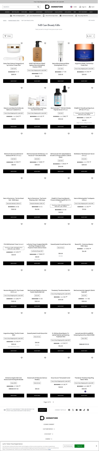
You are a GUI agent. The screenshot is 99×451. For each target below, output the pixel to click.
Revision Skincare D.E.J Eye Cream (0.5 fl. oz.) (14, 291)
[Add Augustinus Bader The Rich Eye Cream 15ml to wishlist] (92, 43)
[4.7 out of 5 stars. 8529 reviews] (59, 164)
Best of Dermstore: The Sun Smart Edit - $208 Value (13, 199)
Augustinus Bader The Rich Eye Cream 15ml (84, 64)
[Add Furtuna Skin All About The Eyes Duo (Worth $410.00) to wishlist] (45, 88)
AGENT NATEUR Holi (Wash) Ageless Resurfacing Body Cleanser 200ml (37, 65)
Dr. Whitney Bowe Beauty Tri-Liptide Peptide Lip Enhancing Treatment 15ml (60, 335)
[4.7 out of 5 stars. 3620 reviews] (36, 254)
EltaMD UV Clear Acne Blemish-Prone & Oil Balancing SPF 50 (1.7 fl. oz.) (61, 200)
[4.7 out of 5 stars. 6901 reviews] (83, 118)
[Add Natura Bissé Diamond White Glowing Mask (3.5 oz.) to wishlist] (69, 43)
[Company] (49, 439)
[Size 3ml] (60, 256)
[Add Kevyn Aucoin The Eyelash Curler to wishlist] (69, 358)
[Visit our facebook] (69, 410)
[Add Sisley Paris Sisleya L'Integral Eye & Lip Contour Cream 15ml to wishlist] (22, 43)
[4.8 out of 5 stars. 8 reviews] (13, 207)
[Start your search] (21, 7)
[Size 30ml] (11, 347)
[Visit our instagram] (77, 410)
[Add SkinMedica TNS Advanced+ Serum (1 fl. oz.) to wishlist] (92, 133)
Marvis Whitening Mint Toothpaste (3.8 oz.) (84, 199)
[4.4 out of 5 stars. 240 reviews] (12, 116)
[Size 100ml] (38, 259)
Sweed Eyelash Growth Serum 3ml (61, 244)
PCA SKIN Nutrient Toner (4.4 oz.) (13, 244)
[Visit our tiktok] (84, 410)
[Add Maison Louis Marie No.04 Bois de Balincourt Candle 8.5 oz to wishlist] (22, 88)
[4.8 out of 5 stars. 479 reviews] (36, 116)
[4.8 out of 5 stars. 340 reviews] (83, 72)
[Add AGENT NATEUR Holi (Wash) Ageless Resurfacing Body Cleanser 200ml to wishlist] (45, 43)
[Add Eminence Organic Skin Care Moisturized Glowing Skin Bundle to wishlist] (22, 358)
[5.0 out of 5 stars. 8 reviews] (37, 299)
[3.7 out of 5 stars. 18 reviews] (84, 299)
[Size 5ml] (62, 256)
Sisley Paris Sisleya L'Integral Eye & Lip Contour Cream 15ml (13, 64)
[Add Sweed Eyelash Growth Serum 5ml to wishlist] (45, 313)
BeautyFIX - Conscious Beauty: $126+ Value (84, 245)
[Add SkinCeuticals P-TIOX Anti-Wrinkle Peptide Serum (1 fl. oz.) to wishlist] (69, 88)
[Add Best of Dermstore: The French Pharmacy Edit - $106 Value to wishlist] (45, 178)
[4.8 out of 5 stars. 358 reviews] (12, 162)
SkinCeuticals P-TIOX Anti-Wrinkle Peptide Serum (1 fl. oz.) (61, 109)
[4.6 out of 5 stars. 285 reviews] (83, 386)
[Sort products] (90, 36)
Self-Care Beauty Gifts (49, 25)
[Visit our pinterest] (88, 410)
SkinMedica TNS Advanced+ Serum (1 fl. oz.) (84, 154)
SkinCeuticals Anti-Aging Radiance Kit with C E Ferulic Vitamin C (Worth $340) (60, 155)
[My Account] (48, 434)
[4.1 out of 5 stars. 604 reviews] (83, 249)
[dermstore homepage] (54, 7)
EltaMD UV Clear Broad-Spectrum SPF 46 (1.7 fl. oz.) (84, 109)
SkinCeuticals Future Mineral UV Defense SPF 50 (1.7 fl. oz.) (13, 154)
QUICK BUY (14, 81)
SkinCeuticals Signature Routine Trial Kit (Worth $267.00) (37, 291)
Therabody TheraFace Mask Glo (60, 290)
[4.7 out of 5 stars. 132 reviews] (13, 386)
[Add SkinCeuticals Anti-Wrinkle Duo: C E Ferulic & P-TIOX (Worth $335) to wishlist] (45, 133)
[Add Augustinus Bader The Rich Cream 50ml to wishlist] (22, 313)
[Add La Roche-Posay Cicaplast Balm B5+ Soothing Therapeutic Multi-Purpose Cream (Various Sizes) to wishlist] (45, 224)
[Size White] (83, 391)
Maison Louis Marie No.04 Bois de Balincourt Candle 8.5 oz (13, 109)
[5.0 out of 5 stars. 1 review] (13, 72)
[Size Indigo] (85, 391)
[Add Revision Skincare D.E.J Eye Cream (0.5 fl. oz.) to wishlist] (22, 270)
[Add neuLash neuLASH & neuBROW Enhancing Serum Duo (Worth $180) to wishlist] (92, 313)
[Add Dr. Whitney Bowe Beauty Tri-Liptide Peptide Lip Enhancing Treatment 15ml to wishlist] (69, 313)
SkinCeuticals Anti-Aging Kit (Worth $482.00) (84, 291)
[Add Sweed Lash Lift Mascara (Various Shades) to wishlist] (45, 358)
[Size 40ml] (35, 259)
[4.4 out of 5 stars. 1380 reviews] (59, 116)
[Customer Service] (49, 429)
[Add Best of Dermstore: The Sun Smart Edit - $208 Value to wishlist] (22, 178)
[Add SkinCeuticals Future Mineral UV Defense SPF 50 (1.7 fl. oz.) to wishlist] (22, 133)
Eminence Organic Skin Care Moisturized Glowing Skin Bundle (13, 378)
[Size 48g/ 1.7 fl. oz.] (80, 123)
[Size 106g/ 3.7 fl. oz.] (88, 123)
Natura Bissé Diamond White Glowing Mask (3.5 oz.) (60, 64)
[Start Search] (38, 7)
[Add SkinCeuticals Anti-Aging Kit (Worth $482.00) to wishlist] (92, 270)
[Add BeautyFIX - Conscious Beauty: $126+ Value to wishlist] (92, 224)
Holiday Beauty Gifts (13, 20)
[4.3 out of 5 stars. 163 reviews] (60, 343)
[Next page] (53, 402)
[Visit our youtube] (80, 410)
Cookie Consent (49, 424)
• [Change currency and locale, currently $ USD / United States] (73, 7)
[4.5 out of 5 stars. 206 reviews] (12, 299)
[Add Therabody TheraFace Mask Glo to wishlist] (69, 270)
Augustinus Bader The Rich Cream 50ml (14, 334)
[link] (82, 6)
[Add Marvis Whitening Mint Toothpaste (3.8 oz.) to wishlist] (92, 178)
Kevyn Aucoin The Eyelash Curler (60, 378)
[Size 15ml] (9, 347)
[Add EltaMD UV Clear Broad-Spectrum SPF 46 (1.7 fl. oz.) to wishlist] (92, 88)
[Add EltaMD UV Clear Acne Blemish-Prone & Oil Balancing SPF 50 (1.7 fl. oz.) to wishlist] (69, 178)
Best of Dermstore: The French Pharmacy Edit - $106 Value (37, 199)
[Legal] (49, 444)
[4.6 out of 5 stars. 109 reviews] (13, 342)
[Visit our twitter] (73, 410)
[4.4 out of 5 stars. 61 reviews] (83, 207)
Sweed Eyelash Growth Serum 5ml (37, 333)
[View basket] (91, 6)
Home (4, 20)
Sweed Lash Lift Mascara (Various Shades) (37, 378)
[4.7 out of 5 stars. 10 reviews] (60, 72)
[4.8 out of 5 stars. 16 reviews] (60, 210)
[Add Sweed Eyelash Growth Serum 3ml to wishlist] (69, 224)
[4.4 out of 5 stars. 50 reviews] (60, 297)
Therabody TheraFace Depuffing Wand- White (84, 378)
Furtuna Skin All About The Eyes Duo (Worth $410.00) (37, 109)
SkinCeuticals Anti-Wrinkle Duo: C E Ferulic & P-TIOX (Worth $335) (37, 154)
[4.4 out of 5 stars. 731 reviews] (83, 162)
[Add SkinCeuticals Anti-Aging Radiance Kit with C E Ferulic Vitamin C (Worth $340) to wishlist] (69, 133)
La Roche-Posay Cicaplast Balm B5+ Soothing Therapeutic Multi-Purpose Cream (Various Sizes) (37, 246)
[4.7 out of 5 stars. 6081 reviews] (36, 162)
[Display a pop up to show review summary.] (90, 71)
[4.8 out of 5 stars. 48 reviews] (60, 384)
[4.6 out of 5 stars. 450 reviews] (12, 252)
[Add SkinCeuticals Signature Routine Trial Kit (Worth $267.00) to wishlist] (45, 270)
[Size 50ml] (14, 347)
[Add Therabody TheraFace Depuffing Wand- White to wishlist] (92, 358)
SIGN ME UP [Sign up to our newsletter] (42, 410)
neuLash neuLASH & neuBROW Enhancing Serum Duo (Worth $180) (84, 334)
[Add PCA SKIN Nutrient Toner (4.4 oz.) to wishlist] (22, 224)
